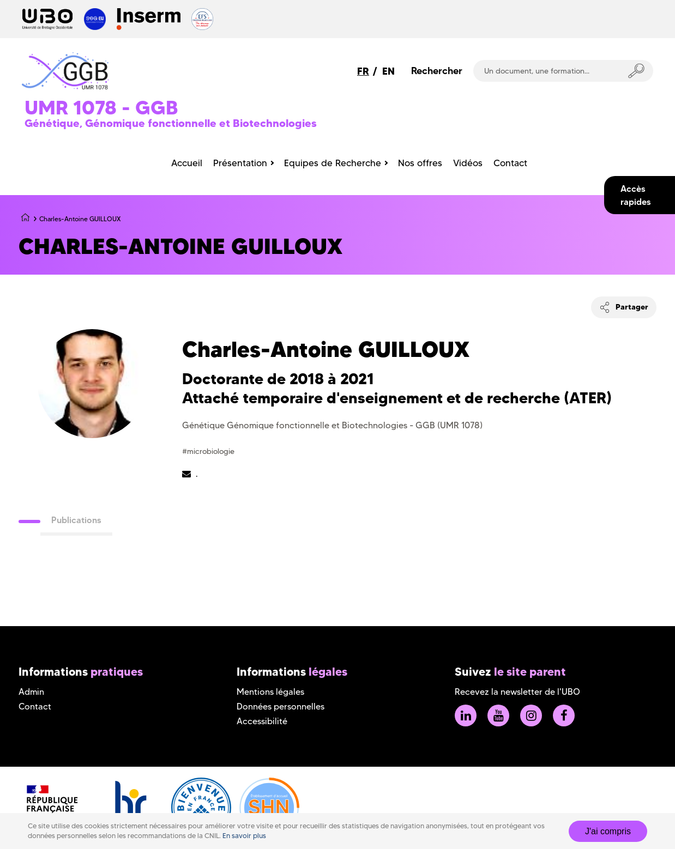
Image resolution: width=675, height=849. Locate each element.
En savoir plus (244, 836)
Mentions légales (270, 692)
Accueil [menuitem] (186, 162)
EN (388, 71)
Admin (31, 692)
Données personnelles (280, 706)
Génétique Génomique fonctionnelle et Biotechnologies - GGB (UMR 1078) (332, 425)
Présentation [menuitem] (240, 162)
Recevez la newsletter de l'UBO (517, 692)
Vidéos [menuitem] (468, 162)
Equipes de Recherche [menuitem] (332, 162)
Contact (35, 706)
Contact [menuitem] (510, 162)
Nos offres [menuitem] (420, 162)
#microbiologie (208, 451)
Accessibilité (262, 721)
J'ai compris (608, 831)
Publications (76, 519)
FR (363, 71)
